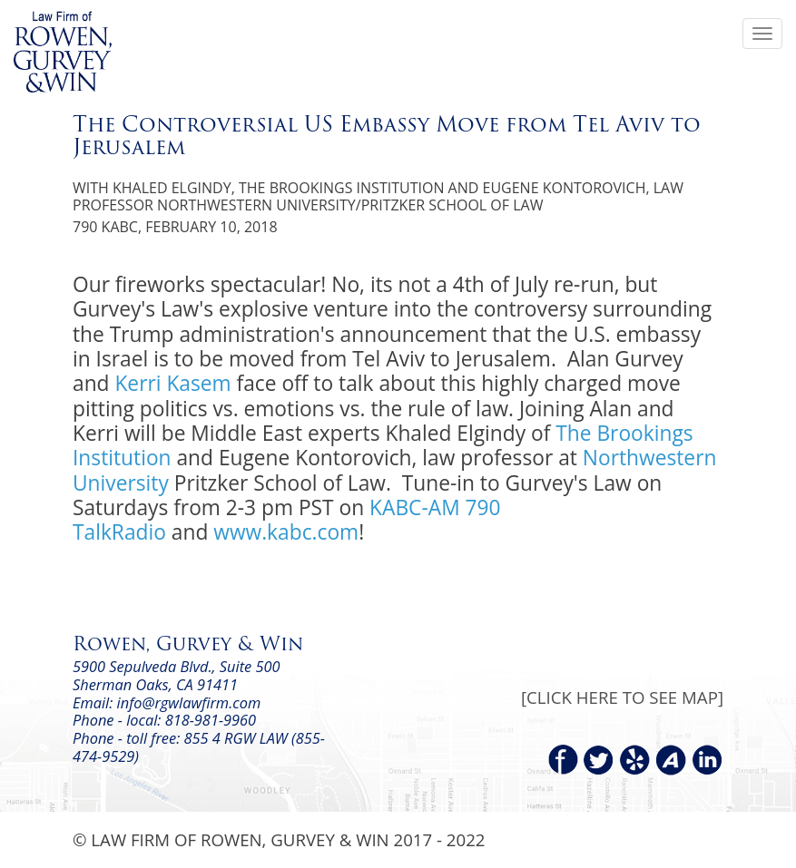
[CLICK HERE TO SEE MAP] (622, 697)
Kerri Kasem (172, 383)
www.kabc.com (286, 532)
